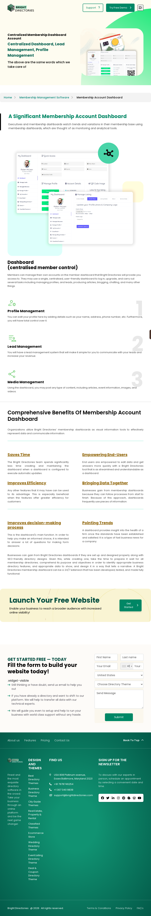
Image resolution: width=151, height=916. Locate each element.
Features (30, 740)
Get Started (131, 605)
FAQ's (140, 908)
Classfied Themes (34, 825)
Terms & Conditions (99, 908)
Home (8, 97)
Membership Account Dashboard (99, 97)
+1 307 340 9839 (61, 790)
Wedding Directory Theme (34, 845)
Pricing (45, 740)
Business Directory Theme (33, 792)
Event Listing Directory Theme (35, 858)
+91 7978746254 (61, 784)
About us (14, 740)
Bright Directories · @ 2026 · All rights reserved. (36, 908)
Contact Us (61, 740)
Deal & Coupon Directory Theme (33, 873)
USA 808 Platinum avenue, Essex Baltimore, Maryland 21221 (70, 776)
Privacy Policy (124, 908)
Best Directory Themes (33, 779)
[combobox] (127, 666)
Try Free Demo (120, 8)
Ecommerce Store (36, 835)
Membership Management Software (44, 97)
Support (93, 8)
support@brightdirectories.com (71, 795)
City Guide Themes (34, 803)
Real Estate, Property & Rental (35, 814)
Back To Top (133, 740)
